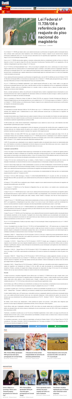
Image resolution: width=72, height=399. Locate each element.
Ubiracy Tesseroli (42, 45)
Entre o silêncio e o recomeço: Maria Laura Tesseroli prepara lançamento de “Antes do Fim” (10, 391)
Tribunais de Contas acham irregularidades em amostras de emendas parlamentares (35, 354)
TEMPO (8, 11)
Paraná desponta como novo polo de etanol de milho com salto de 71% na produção (57, 354)
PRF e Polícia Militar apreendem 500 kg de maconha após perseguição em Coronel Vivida (13, 354)
